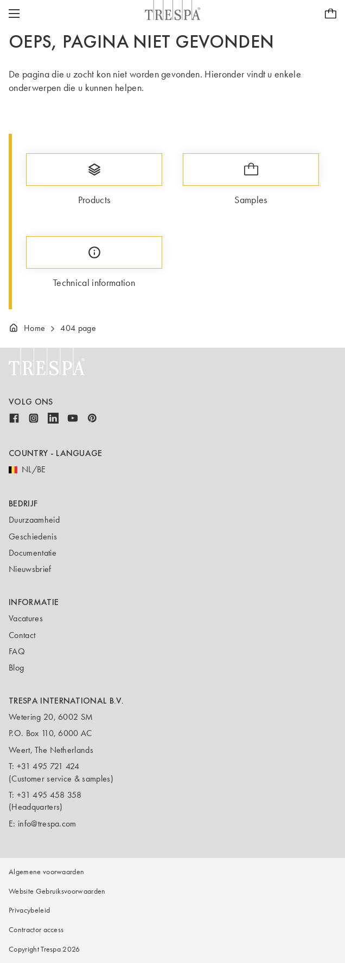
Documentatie (32, 553)
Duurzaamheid (34, 520)
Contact (22, 635)
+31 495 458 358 (49, 795)
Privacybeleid (29, 910)
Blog (16, 667)
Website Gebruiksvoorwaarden (57, 891)
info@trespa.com (47, 823)
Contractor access (36, 929)
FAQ (17, 651)
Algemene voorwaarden (46, 871)
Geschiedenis (33, 536)
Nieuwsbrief (30, 569)
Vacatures (26, 618)
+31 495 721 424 (48, 766)
